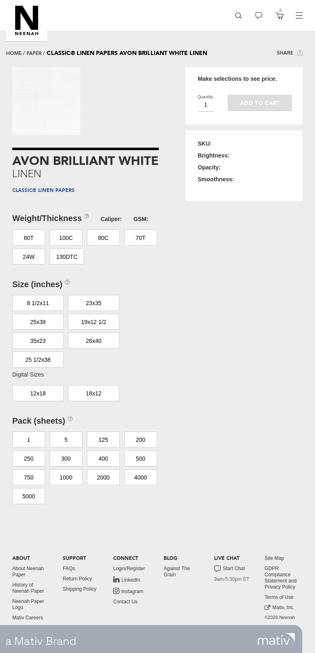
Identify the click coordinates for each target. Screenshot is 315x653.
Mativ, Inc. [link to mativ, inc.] (279, 608)
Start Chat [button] (229, 569)
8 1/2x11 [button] (38, 303)
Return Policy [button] (77, 579)
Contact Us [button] (125, 602)
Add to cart (260, 103)
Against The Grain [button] (177, 572)
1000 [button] (65, 477)
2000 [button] (103, 477)
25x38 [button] (38, 322)
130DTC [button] (67, 256)
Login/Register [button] (129, 568)
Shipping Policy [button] (79, 589)
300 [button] (66, 458)
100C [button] (66, 238)
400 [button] (103, 458)
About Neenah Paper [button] (28, 572)
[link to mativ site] (276, 639)
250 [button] (28, 458)
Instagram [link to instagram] (128, 591)
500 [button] (140, 458)
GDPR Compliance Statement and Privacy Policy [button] (281, 578)
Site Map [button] (274, 558)
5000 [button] (28, 496)
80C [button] (103, 238)
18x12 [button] (93, 393)
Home (14, 53)
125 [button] (103, 439)
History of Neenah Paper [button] (28, 588)
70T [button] (141, 238)
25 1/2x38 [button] (38, 359)
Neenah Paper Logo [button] (28, 604)
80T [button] (29, 238)
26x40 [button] (93, 341)
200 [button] (140, 439)
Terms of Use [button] (279, 597)
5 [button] (66, 439)
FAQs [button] (69, 568)
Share (290, 53)
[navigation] (299, 15)
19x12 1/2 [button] (94, 322)
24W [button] (29, 256)
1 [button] (28, 439)
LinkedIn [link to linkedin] (126, 579)
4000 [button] (140, 477)
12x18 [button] (38, 393)
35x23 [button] (38, 341)
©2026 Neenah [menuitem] (280, 617)
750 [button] (28, 477)
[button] (26, 20)
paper (34, 53)
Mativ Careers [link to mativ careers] (27, 618)
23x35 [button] (93, 303)
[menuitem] (238, 15)
